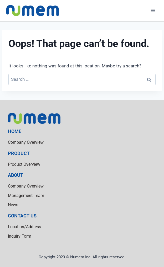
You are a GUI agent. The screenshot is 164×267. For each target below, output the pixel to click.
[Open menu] (153, 10)
